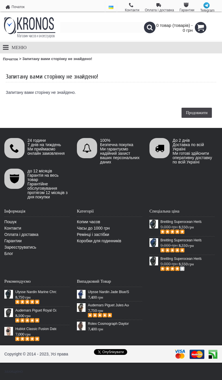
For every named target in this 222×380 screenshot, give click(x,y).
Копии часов (88, 221)
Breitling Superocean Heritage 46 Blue (180, 240)
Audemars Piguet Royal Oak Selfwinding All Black (35, 310)
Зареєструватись (20, 247)
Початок (10, 59)
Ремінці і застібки (93, 234)
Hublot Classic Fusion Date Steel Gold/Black (35, 329)
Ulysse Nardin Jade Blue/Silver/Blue (108, 292)
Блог (8, 253)
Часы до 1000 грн (93, 228)
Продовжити (197, 112)
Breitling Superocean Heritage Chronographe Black (180, 259)
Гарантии (13, 241)
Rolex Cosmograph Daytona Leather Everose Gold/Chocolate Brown (108, 324)
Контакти (12, 228)
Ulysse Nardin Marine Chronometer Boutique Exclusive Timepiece (35, 292)
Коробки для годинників (99, 241)
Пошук (10, 221)
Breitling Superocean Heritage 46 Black (180, 222)
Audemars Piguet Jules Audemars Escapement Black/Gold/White (108, 305)
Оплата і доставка (21, 234)
